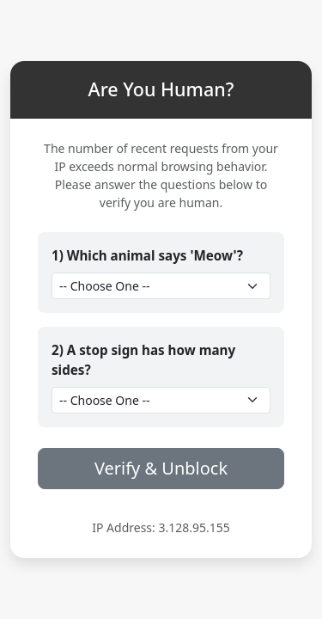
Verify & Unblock (161, 468)
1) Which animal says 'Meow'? (147, 255)
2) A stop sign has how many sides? (143, 359)
